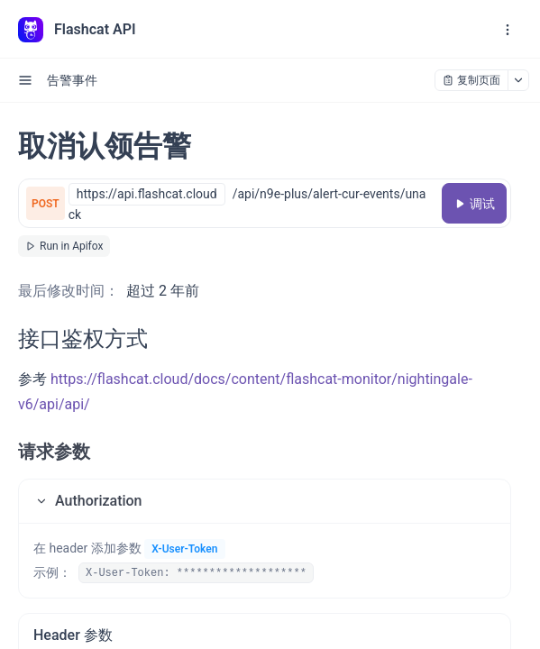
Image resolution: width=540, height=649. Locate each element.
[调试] (474, 203)
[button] (264, 501)
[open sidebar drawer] (25, 80)
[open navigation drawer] (507, 29)
